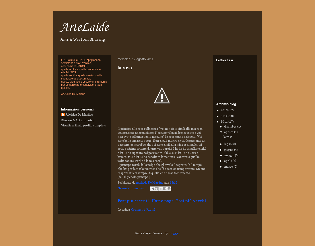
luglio (228, 144)
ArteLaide (84, 27)
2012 (224, 116)
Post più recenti (133, 200)
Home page (163, 200)
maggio (229, 155)
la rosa (125, 67)
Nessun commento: (131, 188)
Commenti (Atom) (143, 209)
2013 (224, 110)
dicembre (230, 126)
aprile (228, 161)
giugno (229, 149)
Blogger (174, 233)
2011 (224, 121)
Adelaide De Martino (79, 114)
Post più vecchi (191, 200)
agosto (229, 132)
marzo (229, 166)
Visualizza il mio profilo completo (83, 125)
